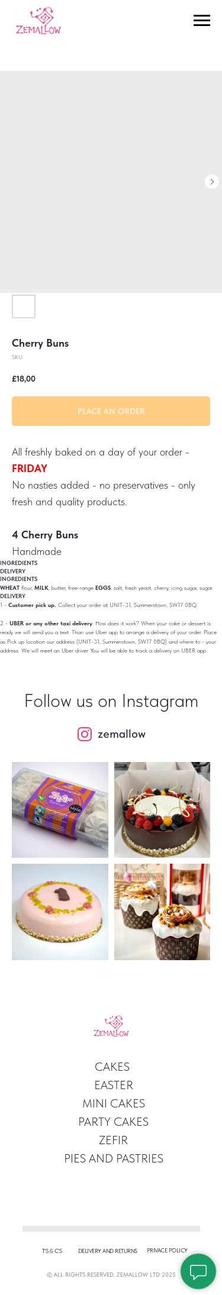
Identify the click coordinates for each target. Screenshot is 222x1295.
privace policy (167, 1250)
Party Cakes (113, 1122)
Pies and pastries (113, 1158)
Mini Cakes (113, 1103)
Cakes (112, 1067)
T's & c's (52, 1250)
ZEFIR (113, 1140)
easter (113, 1085)
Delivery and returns (107, 1250)
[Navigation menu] (202, 21)
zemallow (122, 733)
